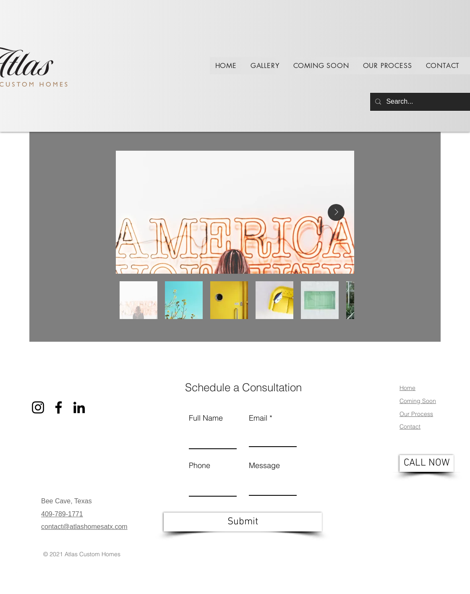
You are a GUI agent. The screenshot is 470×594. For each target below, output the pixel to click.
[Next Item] (336, 212)
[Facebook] (17, 551)
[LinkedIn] (79, 407)
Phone (199, 465)
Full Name (206, 418)
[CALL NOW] (427, 463)
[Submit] (243, 522)
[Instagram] (17, 569)
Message (264, 465)
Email (258, 418)
